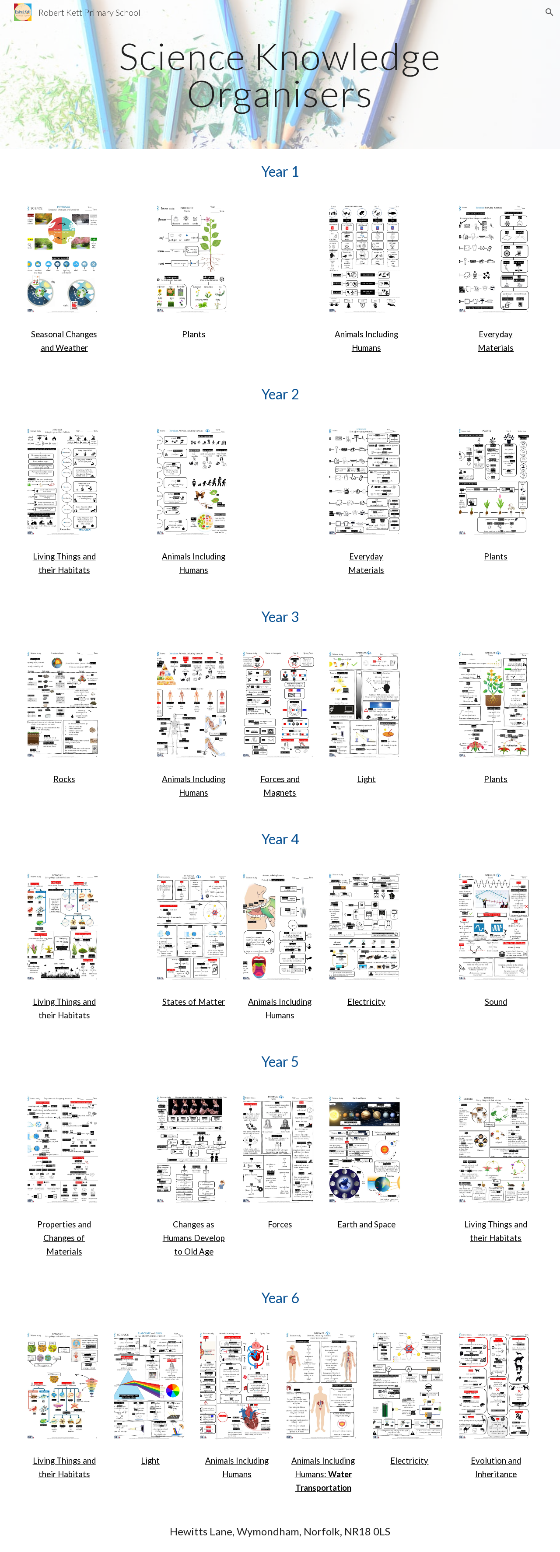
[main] (280, 74)
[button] (549, 12)
